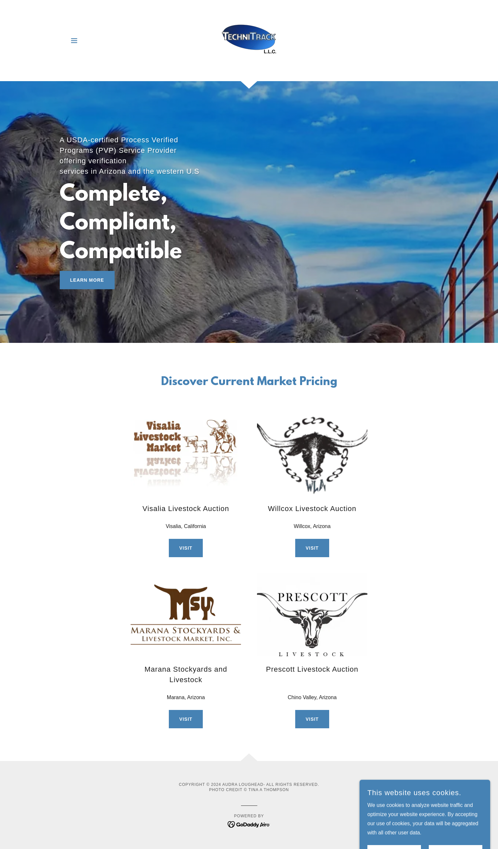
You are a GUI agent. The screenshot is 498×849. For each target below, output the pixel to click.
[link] (248, 40)
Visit (185, 548)
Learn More (87, 280)
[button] (74, 40)
